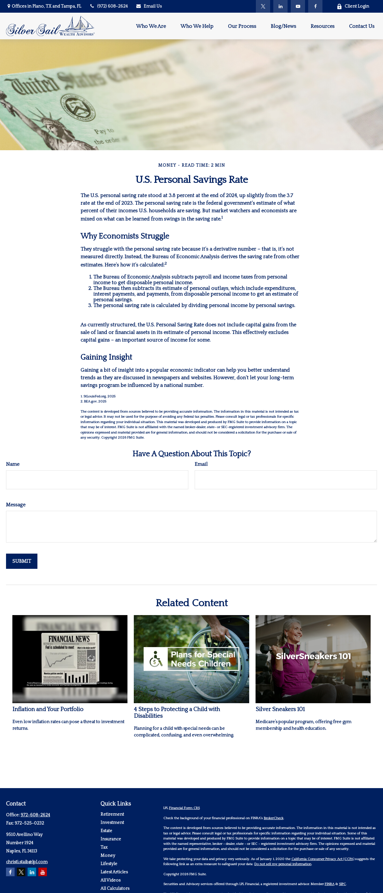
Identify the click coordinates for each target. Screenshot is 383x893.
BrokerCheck (273, 818)
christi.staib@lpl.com (27, 861)
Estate (106, 830)
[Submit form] (21, 561)
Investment (112, 822)
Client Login (353, 6)
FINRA (329, 884)
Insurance (111, 839)
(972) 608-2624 (108, 6)
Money (108, 855)
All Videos (110, 880)
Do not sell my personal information (282, 864)
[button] (150, 25)
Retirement (112, 814)
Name (12, 464)
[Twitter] (263, 6)
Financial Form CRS (184, 808)
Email (201, 464)
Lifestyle (109, 863)
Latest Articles (114, 872)
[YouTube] (298, 6)
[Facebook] (315, 6)
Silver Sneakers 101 (280, 709)
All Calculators (115, 888)
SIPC (342, 884)
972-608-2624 (35, 815)
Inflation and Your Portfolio (47, 709)
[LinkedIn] (280, 6)
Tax (104, 847)
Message (15, 505)
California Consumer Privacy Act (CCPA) (322, 859)
